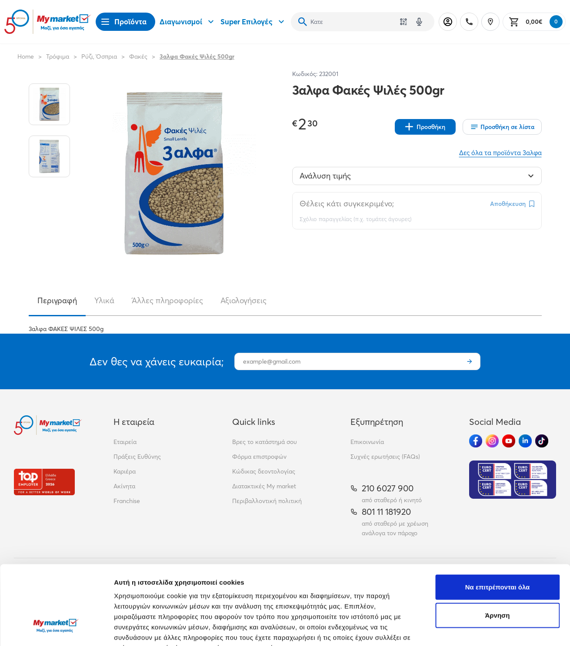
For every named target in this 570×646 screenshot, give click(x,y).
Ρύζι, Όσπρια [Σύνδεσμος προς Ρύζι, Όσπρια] (99, 56)
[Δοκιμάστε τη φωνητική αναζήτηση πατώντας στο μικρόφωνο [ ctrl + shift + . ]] (419, 22)
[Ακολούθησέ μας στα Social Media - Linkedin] (525, 440)
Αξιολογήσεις (243, 300)
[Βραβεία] (44, 482)
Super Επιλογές (253, 22)
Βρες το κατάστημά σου (264, 442)
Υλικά (104, 300)
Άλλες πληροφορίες (167, 300)
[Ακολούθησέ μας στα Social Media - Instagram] (492, 440)
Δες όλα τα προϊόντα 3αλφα (500, 152)
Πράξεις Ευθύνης (137, 456)
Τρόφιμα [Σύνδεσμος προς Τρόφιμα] (57, 56)
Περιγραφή (57, 300)
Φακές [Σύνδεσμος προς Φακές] (138, 56)
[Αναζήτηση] (302, 21)
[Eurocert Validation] (513, 479)
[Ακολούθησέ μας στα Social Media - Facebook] (475, 440)
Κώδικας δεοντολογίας (263, 471)
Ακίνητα (124, 486)
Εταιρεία (125, 442)
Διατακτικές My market (264, 486)
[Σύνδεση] (448, 22)
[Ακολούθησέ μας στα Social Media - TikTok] (541, 440)
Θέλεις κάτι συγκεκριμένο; (347, 204)
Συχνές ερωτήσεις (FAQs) (385, 456)
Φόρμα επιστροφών (259, 456)
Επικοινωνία (367, 442)
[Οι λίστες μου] (502, 127)
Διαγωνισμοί (188, 22)
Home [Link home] (25, 56)
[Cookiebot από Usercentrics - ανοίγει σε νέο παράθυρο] (56, 629)
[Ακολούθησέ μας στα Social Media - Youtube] (508, 440)
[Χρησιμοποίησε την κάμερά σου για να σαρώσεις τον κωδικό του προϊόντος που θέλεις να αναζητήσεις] (403, 22)
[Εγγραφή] (469, 361)
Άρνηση (497, 548)
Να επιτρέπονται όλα (497, 519)
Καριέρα (124, 471)
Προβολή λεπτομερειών (151, 629)
